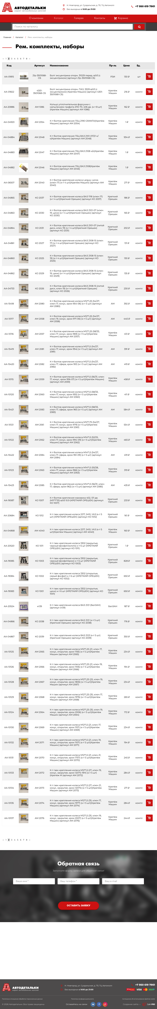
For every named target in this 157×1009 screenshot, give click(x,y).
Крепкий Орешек (113, 198)
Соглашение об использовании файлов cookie (138, 999)
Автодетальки (15, 1004)
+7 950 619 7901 (145, 6)
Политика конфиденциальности (82, 999)
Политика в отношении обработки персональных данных (22, 999)
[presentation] (78, 892)
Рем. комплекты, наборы (40, 37)
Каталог (58, 18)
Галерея (78, 18)
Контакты (99, 18)
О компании (36, 18)
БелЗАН (112, 606)
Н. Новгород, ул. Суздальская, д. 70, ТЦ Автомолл (90, 5)
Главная (7, 37)
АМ (113, 304)
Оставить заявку (78, 906)
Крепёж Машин (112, 92)
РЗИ (112, 77)
